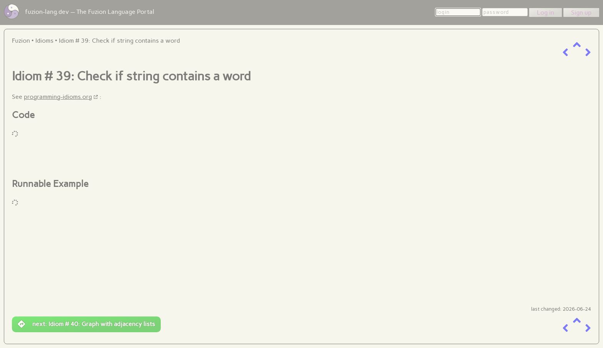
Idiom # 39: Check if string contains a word (119, 40)
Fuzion (21, 40)
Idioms (44, 40)
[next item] (588, 52)
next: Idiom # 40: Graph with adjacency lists (86, 324)
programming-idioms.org (58, 96)
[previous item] (565, 52)
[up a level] (577, 45)
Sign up (581, 12)
